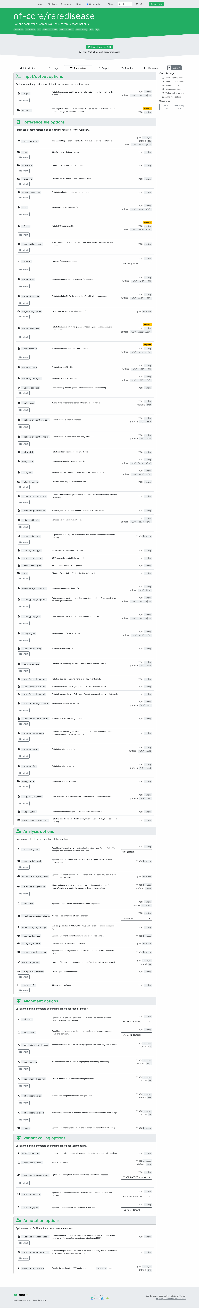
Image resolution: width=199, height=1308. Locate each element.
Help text (23, 100)
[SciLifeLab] (107, 1298)
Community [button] (95, 4)
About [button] (110, 4)
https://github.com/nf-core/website (171, 1298)
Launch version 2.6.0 (99, 47)
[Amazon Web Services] (97, 1298)
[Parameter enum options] (136, 263)
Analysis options (35, 831)
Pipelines (52, 4)
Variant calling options (40, 1137)
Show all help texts (179, 107)
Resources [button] (66, 4)
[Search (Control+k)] (125, 4)
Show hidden (165, 107)
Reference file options (40, 122)
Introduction (27, 68)
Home (40, 4)
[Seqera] (92, 1298)
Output (103, 68)
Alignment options (37, 1001)
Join (156, 4)
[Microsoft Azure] (102, 1298)
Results (127, 68)
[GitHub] (137, 4)
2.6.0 (176, 67)
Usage (53, 68)
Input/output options (39, 76)
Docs (78, 4)
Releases (151, 68)
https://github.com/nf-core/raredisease (99, 52)
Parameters (78, 68)
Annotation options (38, 1220)
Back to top (164, 101)
